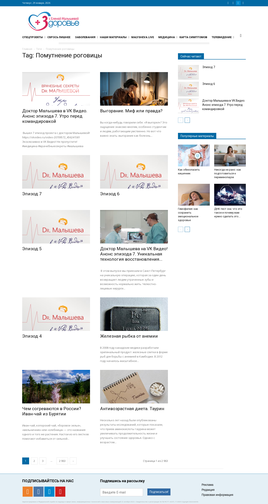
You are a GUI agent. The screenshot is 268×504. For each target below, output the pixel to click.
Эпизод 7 (32, 193)
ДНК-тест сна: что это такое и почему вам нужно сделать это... (228, 212)
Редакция (208, 489)
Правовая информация (217, 494)
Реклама (207, 484)
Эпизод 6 (110, 193)
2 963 (62, 461)
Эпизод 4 (32, 336)
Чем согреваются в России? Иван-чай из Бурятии (51, 411)
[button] (241, 35)
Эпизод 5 (32, 248)
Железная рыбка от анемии (129, 336)
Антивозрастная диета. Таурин (132, 408)
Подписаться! (158, 492)
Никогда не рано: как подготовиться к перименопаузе (227, 173)
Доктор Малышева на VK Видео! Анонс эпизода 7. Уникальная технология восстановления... (134, 254)
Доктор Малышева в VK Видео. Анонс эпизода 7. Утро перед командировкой (54, 116)
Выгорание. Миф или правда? (131, 110)
